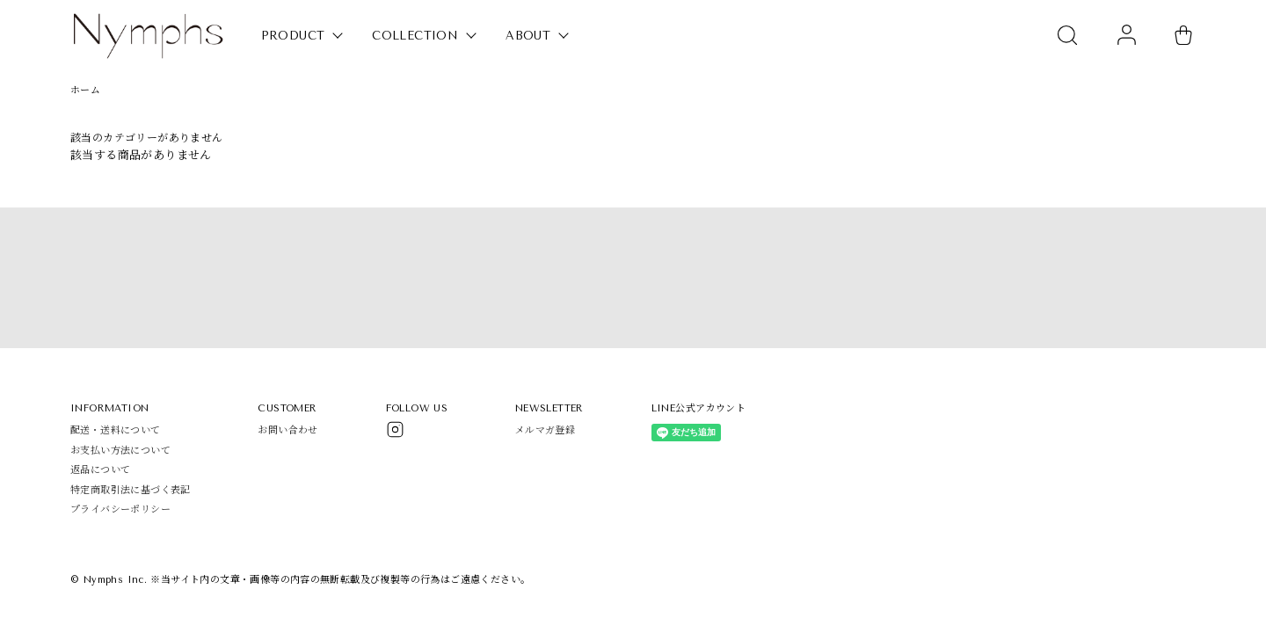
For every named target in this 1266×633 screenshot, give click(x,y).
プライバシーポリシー (120, 509)
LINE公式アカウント (698, 408)
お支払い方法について (120, 450)
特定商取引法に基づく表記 (130, 490)
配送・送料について (115, 430)
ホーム (85, 90)
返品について (100, 470)
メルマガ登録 (545, 430)
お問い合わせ (287, 430)
